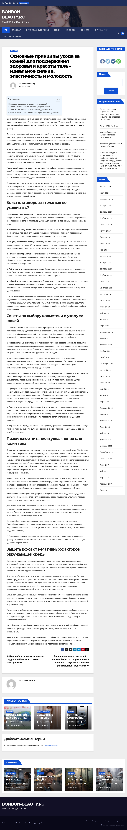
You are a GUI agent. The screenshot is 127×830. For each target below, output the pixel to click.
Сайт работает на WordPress (13, 823)
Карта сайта (120, 821)
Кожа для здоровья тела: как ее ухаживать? (28, 104)
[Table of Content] (58, 99)
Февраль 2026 (106, 199)
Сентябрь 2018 (106, 452)
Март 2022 (104, 402)
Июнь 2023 (105, 307)
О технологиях (12, 36)
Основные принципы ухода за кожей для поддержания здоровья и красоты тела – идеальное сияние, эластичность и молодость (44, 66)
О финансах (101, 30)
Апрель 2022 (106, 395)
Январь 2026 (106, 205)
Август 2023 (105, 294)
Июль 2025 (105, 237)
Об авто (85, 30)
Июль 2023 (105, 300)
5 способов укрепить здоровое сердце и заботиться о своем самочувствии (25, 659)
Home (88, 821)
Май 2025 (104, 250)
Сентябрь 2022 (107, 364)
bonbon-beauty (28, 83)
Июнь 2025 (105, 243)
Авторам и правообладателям (103, 821)
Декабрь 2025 (106, 212)
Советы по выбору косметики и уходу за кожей (30, 107)
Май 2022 (104, 389)
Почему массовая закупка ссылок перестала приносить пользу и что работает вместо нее (110, 114)
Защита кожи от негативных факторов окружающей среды (34, 113)
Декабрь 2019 (106, 440)
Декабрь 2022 (106, 345)
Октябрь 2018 (106, 446)
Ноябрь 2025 (106, 218)
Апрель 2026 (106, 186)
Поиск (102, 74)
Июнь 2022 (105, 383)
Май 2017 (104, 471)
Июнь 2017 (104, 465)
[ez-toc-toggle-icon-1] (56, 100)
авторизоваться (51, 745)
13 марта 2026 (107, 784)
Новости (71, 30)
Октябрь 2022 (106, 357)
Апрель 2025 (106, 256)
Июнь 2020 (105, 427)
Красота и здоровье (37, 30)
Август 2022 (105, 370)
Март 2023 (104, 326)
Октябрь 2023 (106, 281)
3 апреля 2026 (15, 784)
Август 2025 (105, 231)
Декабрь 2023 (106, 269)
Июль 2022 (105, 376)
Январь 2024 (106, 262)
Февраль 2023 (106, 332)
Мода (57, 30)
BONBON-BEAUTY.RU (23, 804)
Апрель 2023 (106, 319)
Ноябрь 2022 (106, 351)
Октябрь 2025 (106, 224)
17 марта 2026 (76, 784)
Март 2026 (105, 193)
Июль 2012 (104, 490)
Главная (16, 30)
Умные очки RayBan (109, 126)
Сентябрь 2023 (107, 288)
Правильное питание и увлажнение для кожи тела (31, 110)
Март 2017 (104, 477)
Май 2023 (104, 313)
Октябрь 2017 (106, 458)
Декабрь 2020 (106, 421)
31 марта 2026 (45, 784)
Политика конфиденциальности (112, 825)
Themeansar (45, 823)
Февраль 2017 (106, 484)
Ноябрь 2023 (106, 275)
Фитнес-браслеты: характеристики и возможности (108, 135)
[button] (118, 33)
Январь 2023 (106, 338)
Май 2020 (104, 433)
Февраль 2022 (106, 408)
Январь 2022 (106, 414)
